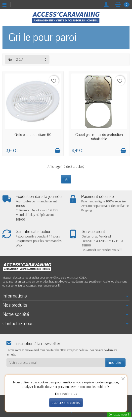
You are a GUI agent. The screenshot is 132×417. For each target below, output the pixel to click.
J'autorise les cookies (66, 402)
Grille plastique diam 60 (32, 134)
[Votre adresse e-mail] (55, 362)
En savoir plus (66, 393)
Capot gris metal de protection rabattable (99, 136)
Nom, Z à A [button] (15, 59)
